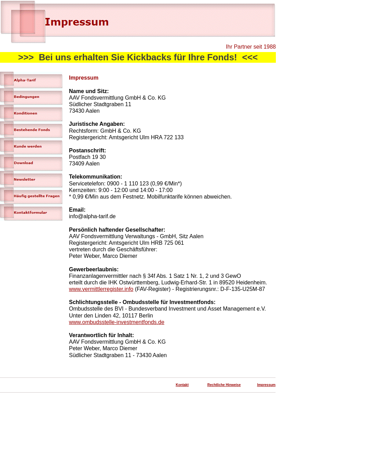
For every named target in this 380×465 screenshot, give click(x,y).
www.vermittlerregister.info (101, 289)
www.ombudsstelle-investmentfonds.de (116, 322)
